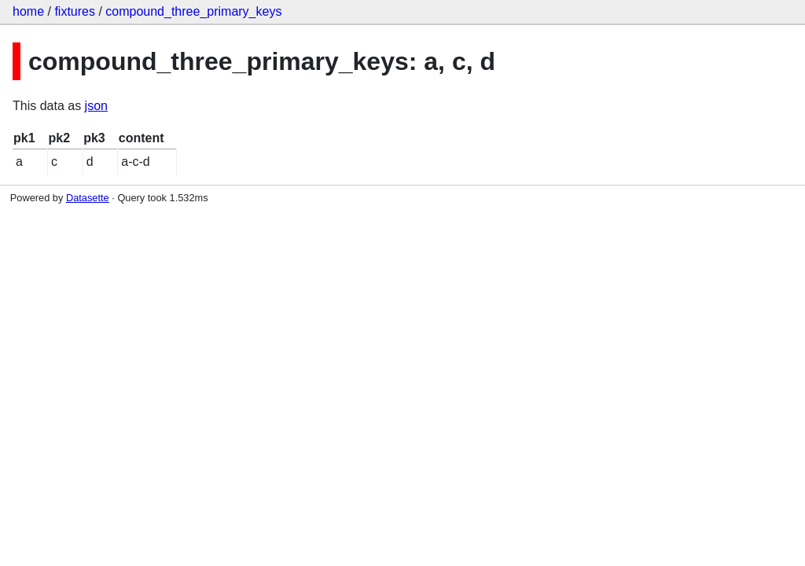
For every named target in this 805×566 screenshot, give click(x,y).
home (28, 11)
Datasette (87, 198)
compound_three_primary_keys (193, 11)
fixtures (74, 11)
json (96, 105)
